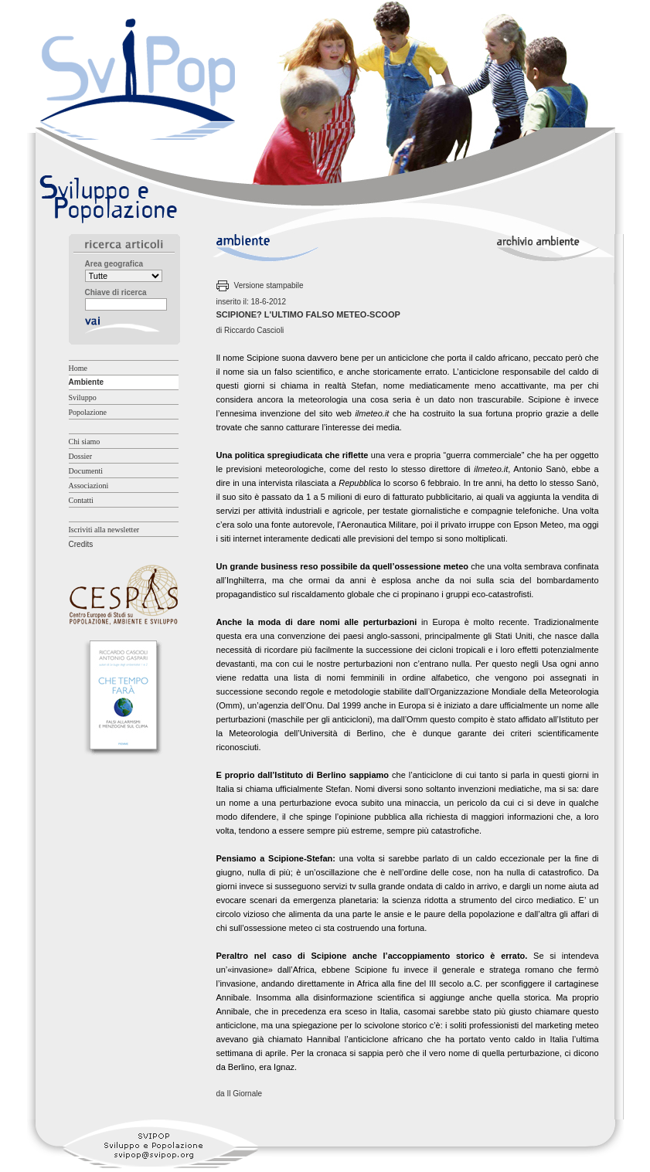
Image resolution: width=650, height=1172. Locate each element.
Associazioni (89, 485)
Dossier (81, 456)
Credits (81, 544)
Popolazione (88, 412)
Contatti (81, 500)
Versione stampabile (269, 285)
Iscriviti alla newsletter (104, 529)
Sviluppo (83, 397)
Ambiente (86, 382)
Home (78, 368)
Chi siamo (84, 441)
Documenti (86, 471)
